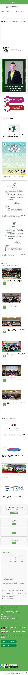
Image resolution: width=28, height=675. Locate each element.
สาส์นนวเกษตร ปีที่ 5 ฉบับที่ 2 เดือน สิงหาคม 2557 (12, 559)
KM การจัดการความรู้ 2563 (8, 598)
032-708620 (4, 614)
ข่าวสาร (13, 11)
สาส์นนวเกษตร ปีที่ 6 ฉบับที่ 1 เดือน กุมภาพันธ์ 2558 (12, 561)
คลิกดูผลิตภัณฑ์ (14, 512)
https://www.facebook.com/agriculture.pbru (9, 618)
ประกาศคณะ (23, 11)
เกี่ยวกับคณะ (8, 11)
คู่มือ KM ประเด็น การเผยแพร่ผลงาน (9, 587)
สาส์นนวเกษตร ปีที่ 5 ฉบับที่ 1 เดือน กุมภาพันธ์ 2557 (12, 558)
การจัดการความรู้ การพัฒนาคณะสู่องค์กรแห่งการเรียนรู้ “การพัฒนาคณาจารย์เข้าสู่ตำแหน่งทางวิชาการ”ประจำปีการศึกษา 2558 (13, 584)
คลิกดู (14, 523)
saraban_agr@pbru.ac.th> (6, 616)
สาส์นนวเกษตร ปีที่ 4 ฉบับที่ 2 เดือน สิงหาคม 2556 (12, 556)
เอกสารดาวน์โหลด (11, 15)
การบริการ (17, 11)
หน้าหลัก (3, 11)
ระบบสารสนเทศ (4, 15)
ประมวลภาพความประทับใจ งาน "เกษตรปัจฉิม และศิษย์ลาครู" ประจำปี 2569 (16, 635)
